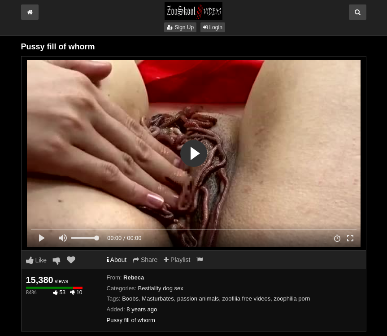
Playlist (177, 259)
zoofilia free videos (246, 298)
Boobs (130, 298)
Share (145, 259)
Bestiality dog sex (160, 288)
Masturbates (158, 298)
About (117, 259)
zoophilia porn (292, 298)
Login (212, 27)
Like (36, 260)
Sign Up (180, 27)
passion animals (198, 298)
